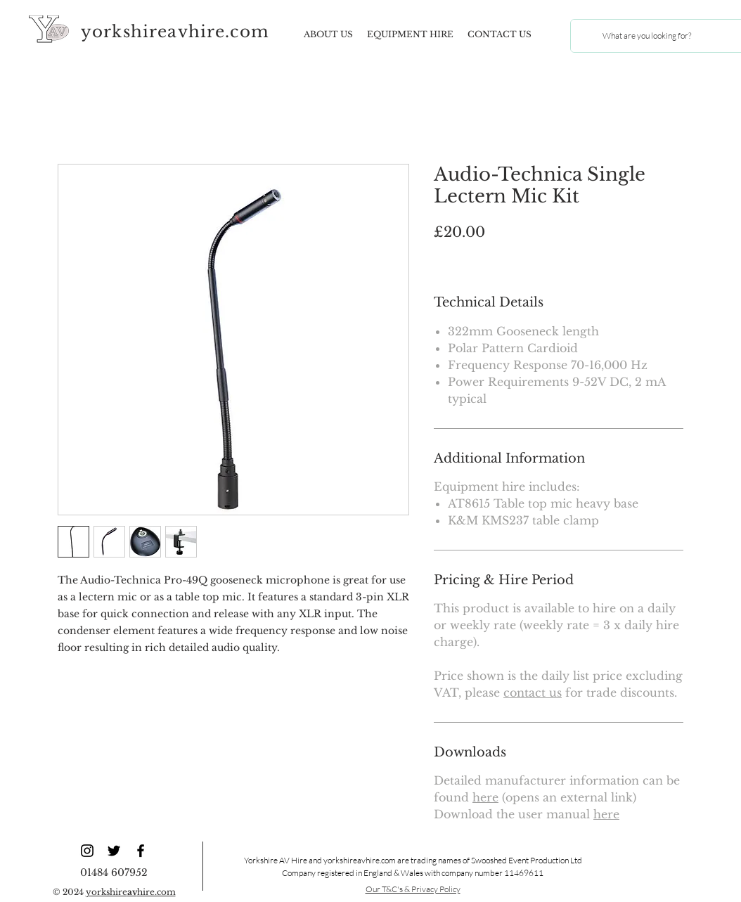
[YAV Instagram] (87, 850)
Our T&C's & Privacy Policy (413, 889)
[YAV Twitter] (113, 850)
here (485, 797)
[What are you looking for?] (646, 36)
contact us (532, 692)
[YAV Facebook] (140, 850)
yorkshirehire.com (131, 892)
